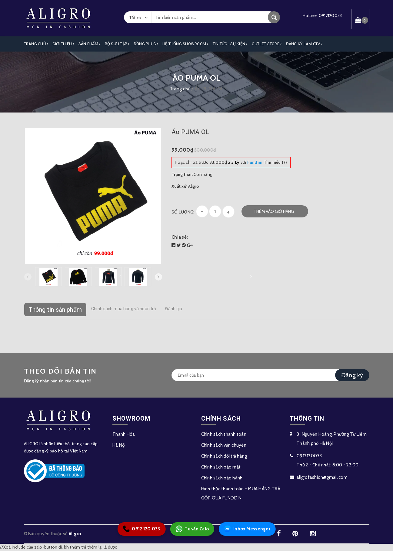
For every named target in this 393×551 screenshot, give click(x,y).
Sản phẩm (89, 44)
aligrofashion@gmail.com (322, 477)
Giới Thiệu (63, 44)
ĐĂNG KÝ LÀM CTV (304, 44)
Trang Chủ (36, 44)
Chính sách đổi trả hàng (224, 456)
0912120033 (330, 15)
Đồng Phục (146, 44)
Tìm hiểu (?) (267, 162)
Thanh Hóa (123, 434)
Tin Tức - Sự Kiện (230, 44)
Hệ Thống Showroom (185, 44)
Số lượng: (183, 212)
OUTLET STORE (267, 44)
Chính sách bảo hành (222, 478)
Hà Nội (119, 445)
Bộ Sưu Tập (117, 44)
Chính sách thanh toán (223, 434)
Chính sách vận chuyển (223, 445)
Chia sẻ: (180, 237)
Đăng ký (352, 375)
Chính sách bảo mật (221, 467)
